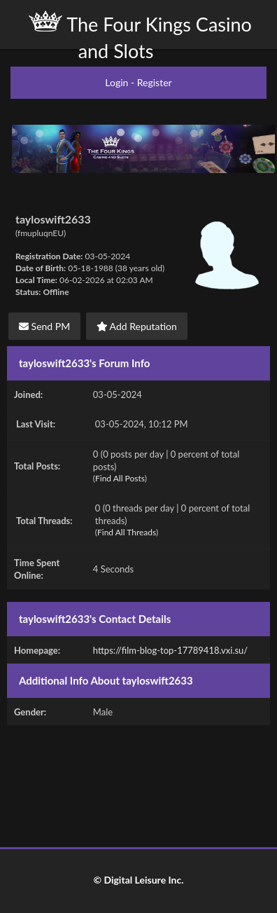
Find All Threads (126, 532)
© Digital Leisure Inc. (138, 880)
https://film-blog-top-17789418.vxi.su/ (170, 650)
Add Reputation (137, 326)
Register (154, 82)
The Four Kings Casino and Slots (140, 36)
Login (116, 82)
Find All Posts (120, 478)
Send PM (44, 326)
